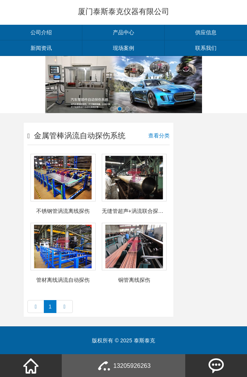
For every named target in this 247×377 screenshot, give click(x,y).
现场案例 (123, 48)
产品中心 (123, 32)
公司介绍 (41, 32)
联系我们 (206, 48)
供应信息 (206, 32)
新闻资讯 (41, 48)
